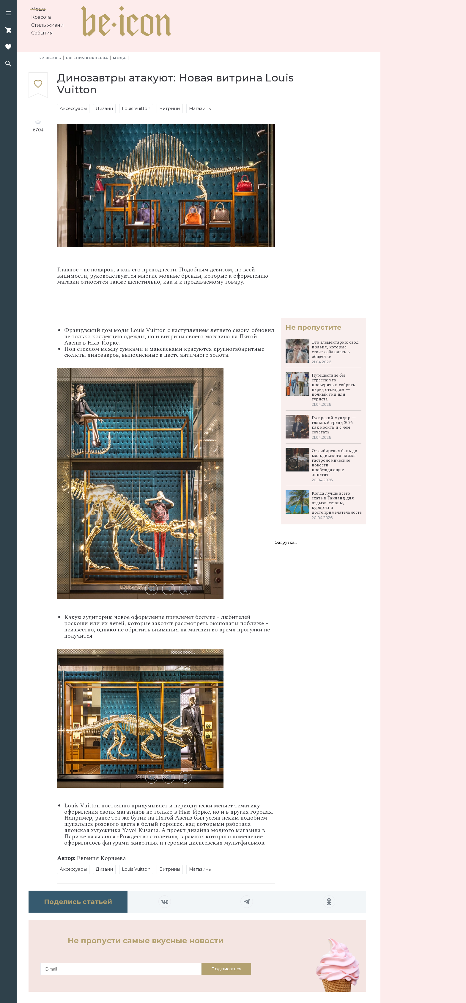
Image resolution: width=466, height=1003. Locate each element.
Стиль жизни (47, 25)
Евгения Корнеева (87, 58)
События (42, 33)
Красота (41, 17)
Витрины (169, 108)
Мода (38, 9)
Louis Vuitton (136, 108)
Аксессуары (73, 108)
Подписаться (226, 968)
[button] (8, 13)
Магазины (200, 108)
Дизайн (104, 108)
